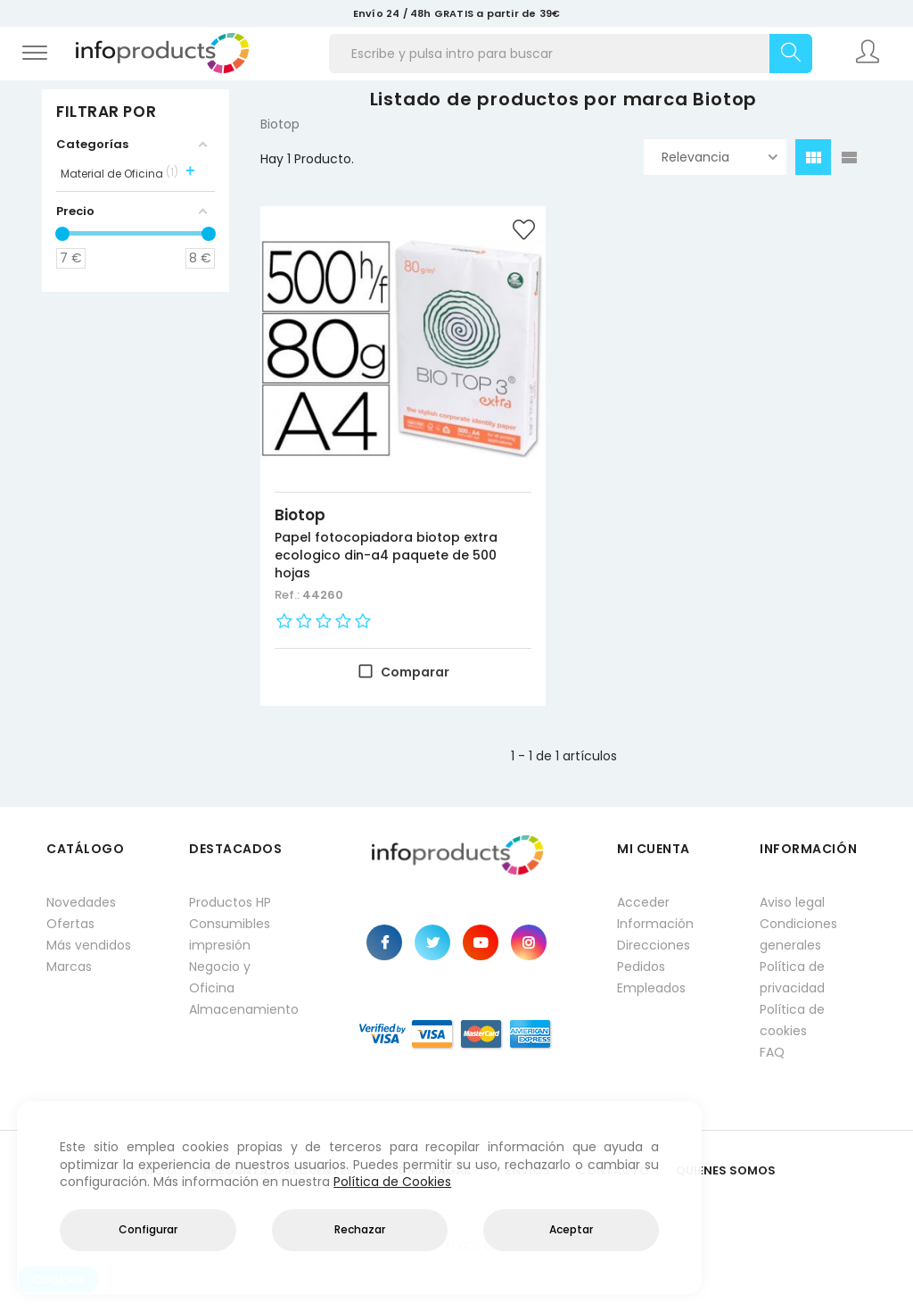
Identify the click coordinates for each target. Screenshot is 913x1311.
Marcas (69, 966)
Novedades (81, 902)
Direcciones (653, 945)
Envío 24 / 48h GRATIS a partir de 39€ (456, 13)
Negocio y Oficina (220, 977)
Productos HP (230, 902)
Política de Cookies (392, 1182)
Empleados (651, 988)
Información (655, 924)
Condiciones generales (798, 934)
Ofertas (70, 924)
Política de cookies (792, 1020)
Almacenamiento (242, 1009)
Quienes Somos (726, 1170)
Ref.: (288, 594)
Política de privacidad (792, 977)
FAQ (772, 1052)
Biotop (300, 515)
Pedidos (641, 966)
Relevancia (719, 157)
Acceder (643, 902)
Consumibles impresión (229, 934)
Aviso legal (792, 902)
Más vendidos (88, 945)
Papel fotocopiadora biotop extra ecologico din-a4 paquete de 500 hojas (386, 555)
